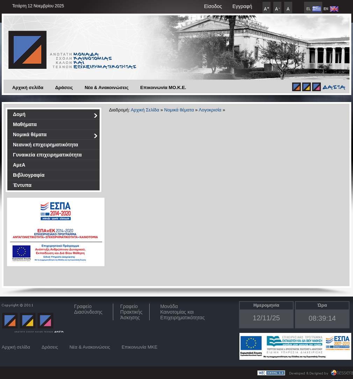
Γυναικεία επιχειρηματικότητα (47, 155)
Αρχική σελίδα (27, 87)
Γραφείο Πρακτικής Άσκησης (131, 312)
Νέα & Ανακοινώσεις (107, 87)
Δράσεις (64, 87)
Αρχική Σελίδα (145, 109)
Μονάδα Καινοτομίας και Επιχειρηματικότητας (182, 312)
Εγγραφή (242, 6)
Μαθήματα (25, 124)
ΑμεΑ (19, 165)
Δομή (55, 115)
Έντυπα (22, 185)
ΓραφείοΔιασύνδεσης (88, 309)
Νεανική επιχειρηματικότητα (45, 144)
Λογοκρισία (210, 109)
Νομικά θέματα (55, 136)
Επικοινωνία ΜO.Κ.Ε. (163, 87)
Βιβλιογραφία (28, 175)
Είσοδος (213, 6)
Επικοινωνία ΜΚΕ (139, 347)
